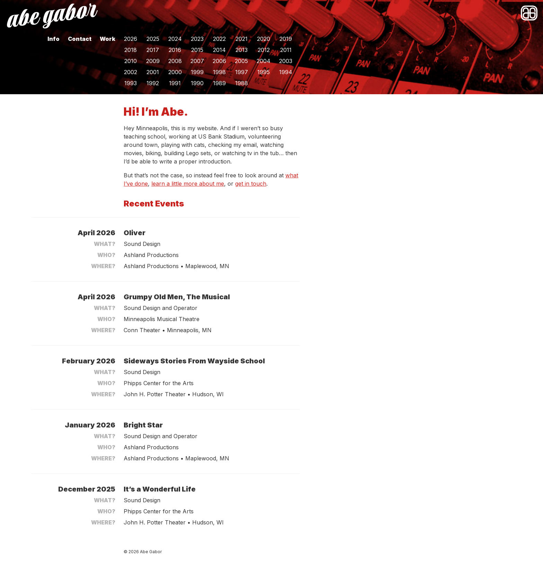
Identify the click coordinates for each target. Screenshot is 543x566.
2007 (197, 61)
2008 (175, 61)
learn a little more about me (187, 183)
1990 (197, 83)
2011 (286, 49)
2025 (152, 38)
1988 (241, 83)
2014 (219, 49)
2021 (241, 38)
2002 (130, 72)
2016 (175, 49)
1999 (197, 72)
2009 (153, 61)
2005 (241, 61)
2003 (285, 61)
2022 (219, 38)
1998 (219, 72)
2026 (130, 38)
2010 (130, 61)
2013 (241, 49)
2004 (263, 61)
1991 (175, 83)
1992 (152, 83)
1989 (219, 83)
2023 (197, 38)
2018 (130, 49)
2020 (263, 38)
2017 (152, 49)
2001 (152, 72)
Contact (79, 38)
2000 (175, 72)
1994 (285, 72)
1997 (241, 72)
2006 (219, 61)
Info (53, 38)
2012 (264, 49)
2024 (175, 38)
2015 (197, 49)
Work (107, 38)
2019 (285, 38)
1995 (263, 72)
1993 (130, 83)
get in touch (250, 183)
